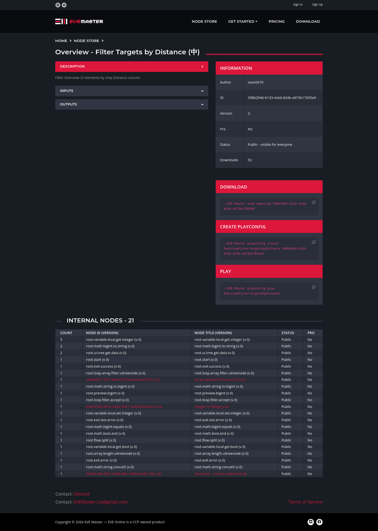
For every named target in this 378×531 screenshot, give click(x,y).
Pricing (277, 21)
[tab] (131, 66)
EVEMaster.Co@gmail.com (101, 502)
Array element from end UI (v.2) (220, 379)
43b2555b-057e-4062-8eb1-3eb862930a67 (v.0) (124, 406)
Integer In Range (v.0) (212, 406)
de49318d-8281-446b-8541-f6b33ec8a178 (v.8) (123, 473)
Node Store (204, 21)
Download (308, 21)
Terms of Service (305, 502)
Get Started (242, 21)
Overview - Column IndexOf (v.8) (221, 473)
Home (61, 40)
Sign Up (317, 4)
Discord (81, 494)
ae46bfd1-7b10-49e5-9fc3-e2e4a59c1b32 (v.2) (123, 379)
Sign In (298, 4)
